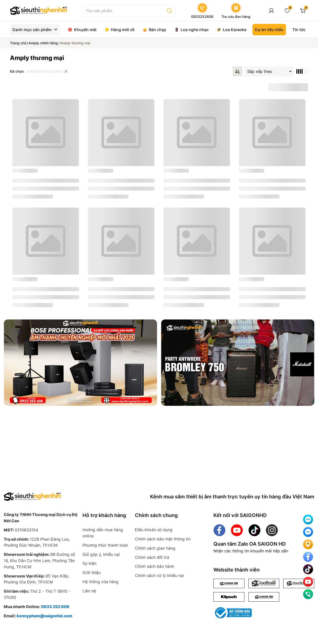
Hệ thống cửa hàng (100, 581)
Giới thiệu (91, 572)
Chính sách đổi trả (152, 557)
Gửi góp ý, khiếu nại (101, 554)
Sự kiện (89, 563)
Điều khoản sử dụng (153, 529)
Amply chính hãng (43, 43)
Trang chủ (18, 43)
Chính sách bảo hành (154, 566)
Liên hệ (89, 590)
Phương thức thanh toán (105, 545)
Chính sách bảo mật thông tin (163, 538)
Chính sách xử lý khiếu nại (159, 575)
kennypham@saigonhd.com (44, 615)
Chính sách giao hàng (155, 548)
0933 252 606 (55, 606)
